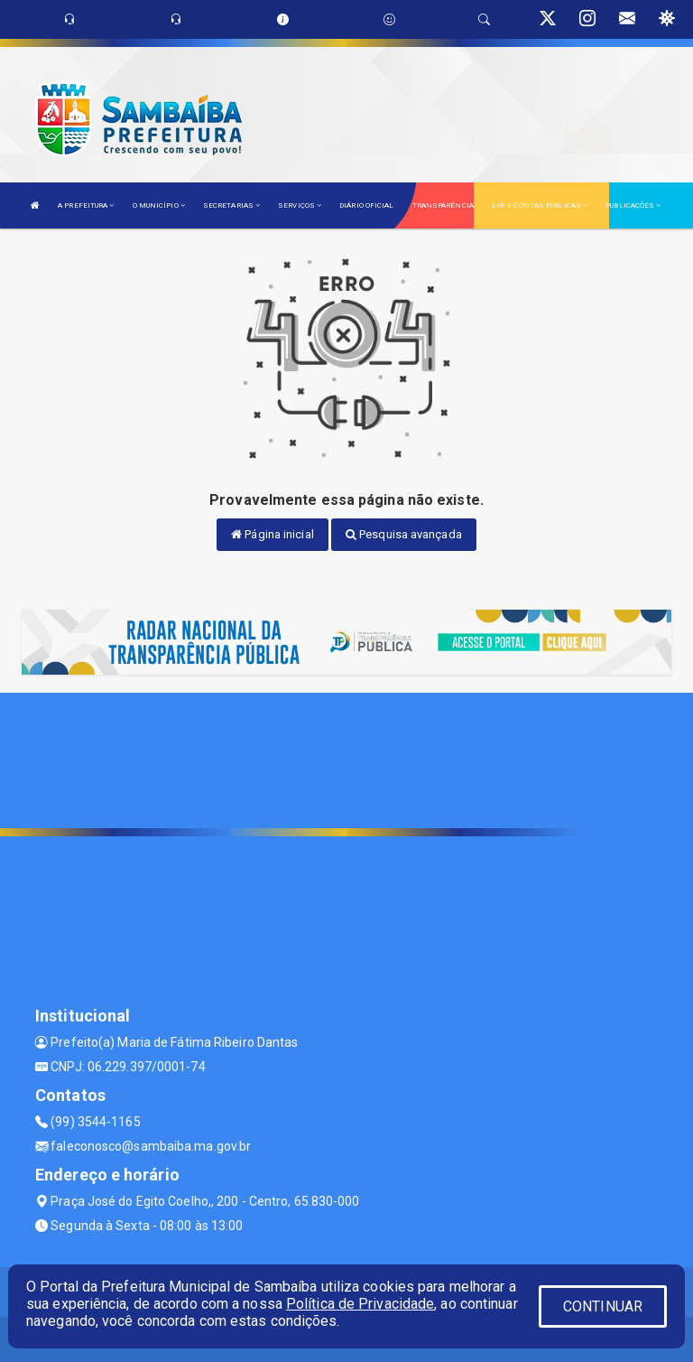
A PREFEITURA (86, 205)
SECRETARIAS (231, 205)
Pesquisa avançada (404, 534)
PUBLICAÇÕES (633, 205)
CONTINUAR (602, 1306)
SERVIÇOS (299, 205)
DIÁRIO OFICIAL (366, 205)
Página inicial (272, 534)
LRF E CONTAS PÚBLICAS (539, 205)
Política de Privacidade (360, 1303)
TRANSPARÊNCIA (443, 205)
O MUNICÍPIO (159, 205)
